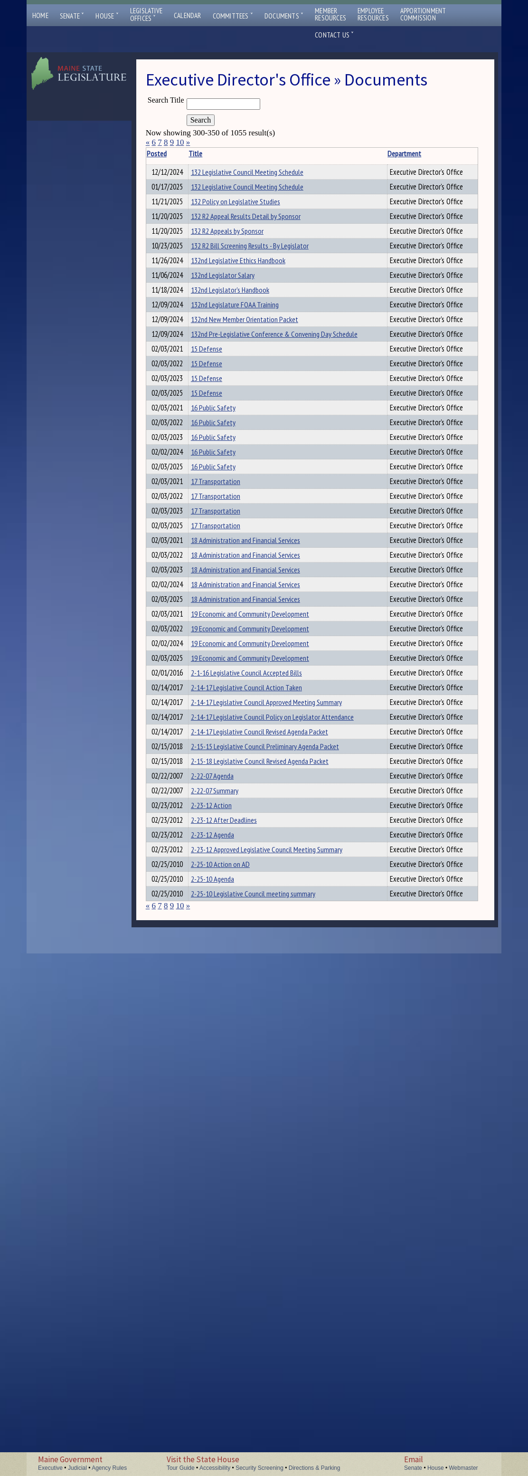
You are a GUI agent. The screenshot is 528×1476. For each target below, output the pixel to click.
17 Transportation (224, 700)
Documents (283, 16)
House (106, 16)
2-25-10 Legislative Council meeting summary (262, 1405)
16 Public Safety (222, 575)
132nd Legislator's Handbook (239, 373)
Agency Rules (109, 1468)
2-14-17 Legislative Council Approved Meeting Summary (275, 1078)
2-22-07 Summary (223, 1229)
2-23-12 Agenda (221, 1305)
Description (461, 153)
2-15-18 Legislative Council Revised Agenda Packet (269, 1179)
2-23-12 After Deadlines (233, 1280)
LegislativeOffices (146, 14)
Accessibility (214, 1468)
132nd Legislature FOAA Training (244, 398)
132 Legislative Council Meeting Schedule (256, 172)
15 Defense (215, 474)
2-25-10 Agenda (221, 1380)
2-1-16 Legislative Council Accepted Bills (255, 1028)
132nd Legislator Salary (232, 348)
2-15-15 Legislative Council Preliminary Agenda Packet (274, 1154)
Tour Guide (181, 1468)
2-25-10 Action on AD (229, 1355)
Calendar (187, 15)
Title (204, 153)
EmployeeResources (373, 14)
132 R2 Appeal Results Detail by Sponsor (255, 247)
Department (385, 153)
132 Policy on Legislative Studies (244, 222)
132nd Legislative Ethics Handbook (247, 323)
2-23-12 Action (220, 1254)
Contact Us (334, 35)
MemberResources (330, 14)
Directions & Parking (314, 1468)
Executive (50, 1468)
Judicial (77, 1468)
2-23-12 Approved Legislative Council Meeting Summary (275, 1330)
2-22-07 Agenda (221, 1204)
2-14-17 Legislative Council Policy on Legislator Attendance (281, 1103)
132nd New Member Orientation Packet (253, 424)
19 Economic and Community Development (259, 927)
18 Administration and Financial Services (254, 801)
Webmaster (463, 1468)
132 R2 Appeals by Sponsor (236, 272)
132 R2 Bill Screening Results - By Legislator (259, 298)
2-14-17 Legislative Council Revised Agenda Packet (268, 1129)
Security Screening (259, 1468)
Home (40, 15)
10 (180, 142)
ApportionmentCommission (423, 14)
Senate (72, 16)
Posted (171, 153)
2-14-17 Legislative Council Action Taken (255, 1053)
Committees (233, 16)
